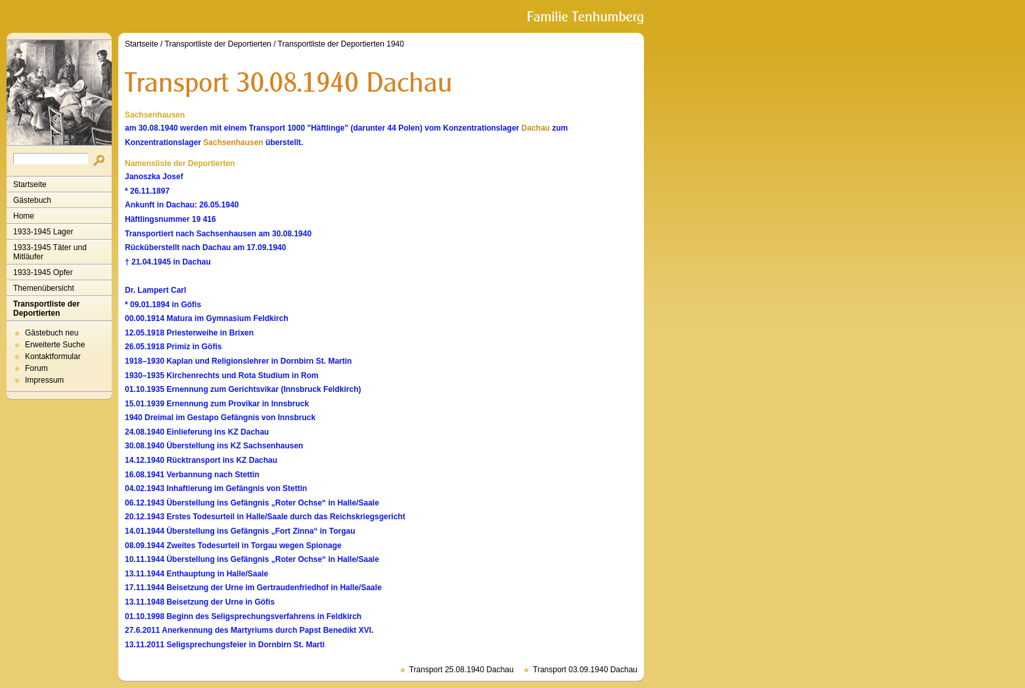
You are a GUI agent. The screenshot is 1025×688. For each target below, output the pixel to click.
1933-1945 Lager (43, 231)
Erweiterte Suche (55, 344)
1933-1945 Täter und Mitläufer (50, 252)
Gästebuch (32, 200)
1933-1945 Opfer (43, 272)
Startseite (30, 184)
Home (23, 216)
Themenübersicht (43, 288)
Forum (36, 368)
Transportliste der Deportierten (46, 308)
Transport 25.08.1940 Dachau (461, 669)
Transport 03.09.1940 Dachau (585, 669)
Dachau (536, 128)
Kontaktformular (53, 356)
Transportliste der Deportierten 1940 (341, 44)
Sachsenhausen (233, 142)
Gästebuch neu (51, 332)
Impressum (44, 380)
